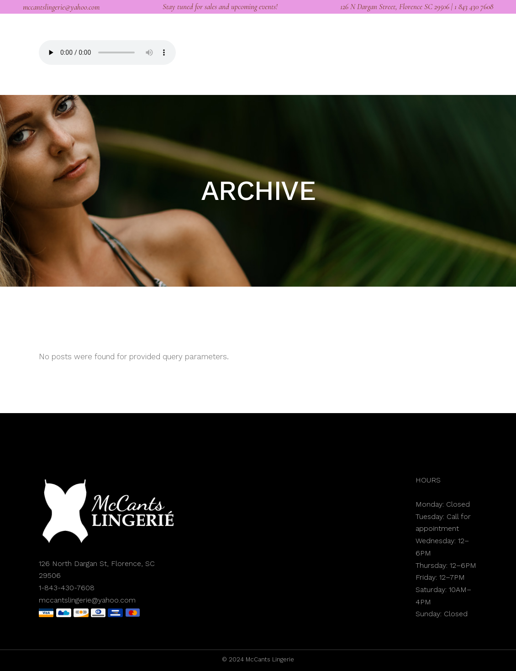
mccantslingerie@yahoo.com (61, 7)
